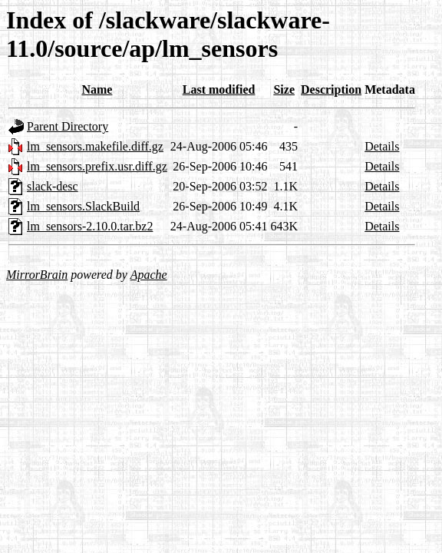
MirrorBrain (37, 274)
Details (381, 146)
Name (96, 89)
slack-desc (52, 186)
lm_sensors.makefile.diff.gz (95, 146)
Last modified (219, 89)
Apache (148, 274)
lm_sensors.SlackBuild (83, 206)
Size (284, 89)
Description (331, 89)
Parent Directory (67, 126)
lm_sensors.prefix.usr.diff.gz (97, 166)
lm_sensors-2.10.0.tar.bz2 (90, 226)
